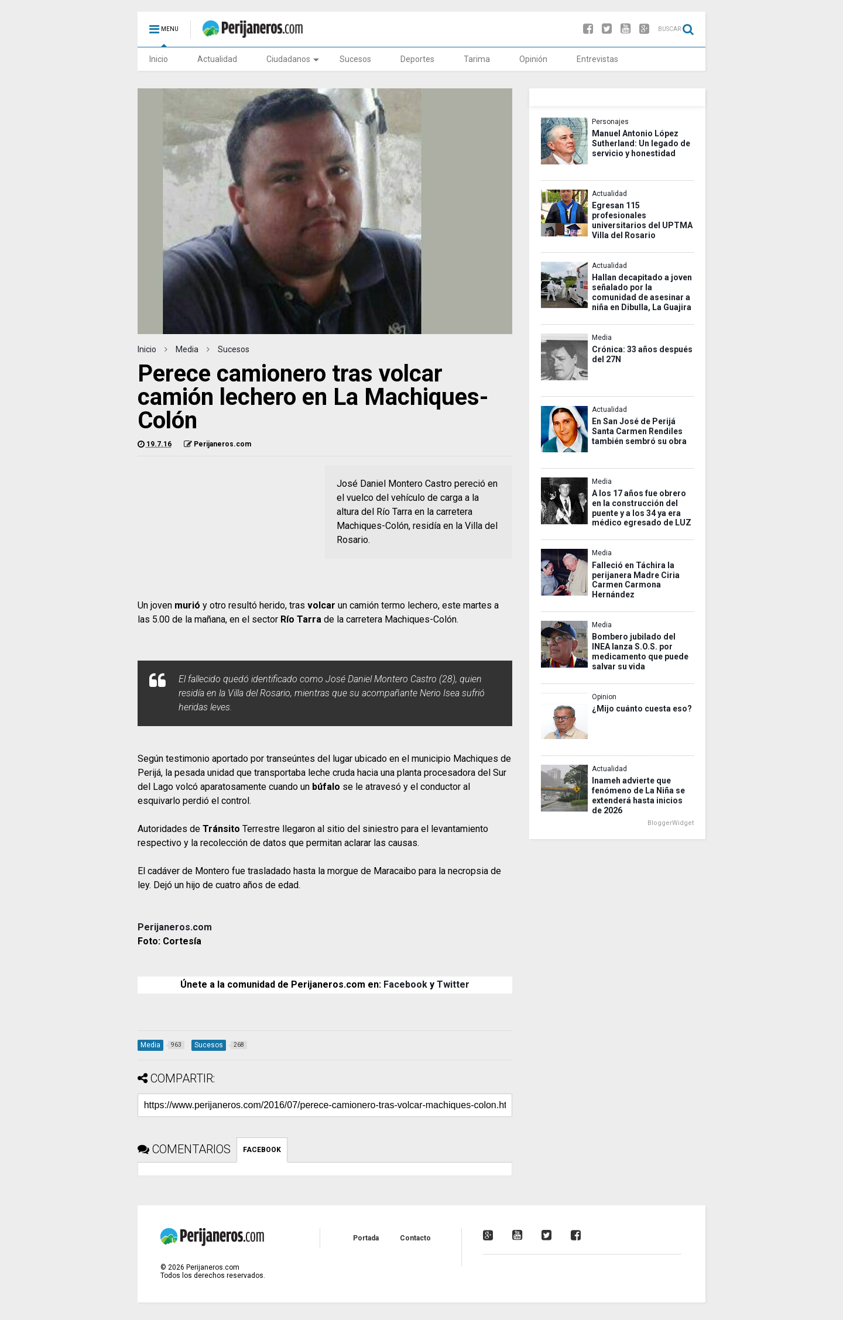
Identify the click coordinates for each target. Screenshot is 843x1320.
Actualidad (217, 59)
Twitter (453, 984)
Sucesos (355, 59)
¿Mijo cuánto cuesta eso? (642, 708)
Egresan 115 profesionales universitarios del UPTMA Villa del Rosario (642, 220)
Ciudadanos (292, 59)
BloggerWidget (670, 823)
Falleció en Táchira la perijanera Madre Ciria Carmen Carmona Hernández (636, 580)
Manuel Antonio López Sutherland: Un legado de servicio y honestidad (641, 143)
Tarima (477, 59)
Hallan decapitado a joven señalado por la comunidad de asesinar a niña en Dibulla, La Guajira (642, 292)
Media (187, 349)
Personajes (610, 122)
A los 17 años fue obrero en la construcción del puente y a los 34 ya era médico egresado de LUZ (641, 508)
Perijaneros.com (175, 927)
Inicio (158, 59)
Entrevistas (597, 59)
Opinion (604, 697)
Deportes (417, 59)
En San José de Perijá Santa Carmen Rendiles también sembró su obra (639, 431)
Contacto (415, 1238)
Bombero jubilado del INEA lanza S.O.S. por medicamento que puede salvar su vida (640, 651)
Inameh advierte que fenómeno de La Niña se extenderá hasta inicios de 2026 (638, 795)
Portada (366, 1238)
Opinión (533, 59)
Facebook (405, 984)
